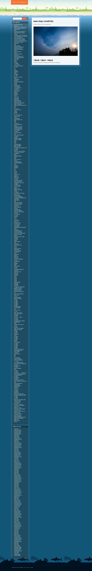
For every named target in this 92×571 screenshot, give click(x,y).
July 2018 (16, 448)
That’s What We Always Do (20, 363)
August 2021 (17, 434)
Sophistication (17, 282)
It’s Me (15, 299)
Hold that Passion (18, 54)
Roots (15, 246)
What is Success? (18, 189)
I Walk (15, 50)
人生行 (15, 219)
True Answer (17, 357)
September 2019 (18, 439)
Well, (15, 73)
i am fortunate (17, 307)
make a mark (17, 353)
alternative (16, 98)
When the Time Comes (19, 236)
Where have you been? (19, 102)
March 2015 (16, 488)
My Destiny (16, 377)
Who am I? (21, 14)
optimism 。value (18, 317)
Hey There (16, 99)
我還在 (15, 240)
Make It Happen (17, 416)
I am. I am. (16, 97)
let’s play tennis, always (19, 320)
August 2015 (17, 482)
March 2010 (16, 545)
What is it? (16, 177)
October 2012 (17, 516)
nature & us (16, 91)
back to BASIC (17, 385)
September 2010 (18, 541)
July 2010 (16, 542)
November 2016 (17, 465)
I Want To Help (17, 400)
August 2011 (17, 528)
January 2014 (17, 502)
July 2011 (16, 530)
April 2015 (16, 487)
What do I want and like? (19, 151)
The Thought (17, 342)
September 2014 (18, 495)
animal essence (17, 290)
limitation (16, 270)
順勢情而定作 (17, 322)
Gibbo (32, 567)
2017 (15, 133)
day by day (16, 254)
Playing (15, 92)
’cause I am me (17, 204)
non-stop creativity (18, 180)
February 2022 (17, 432)
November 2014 (17, 492)
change (15, 346)
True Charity (17, 130)
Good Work (16, 58)
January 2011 (17, 537)
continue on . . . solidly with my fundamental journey (20, 373)
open (15, 276)
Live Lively (16, 403)
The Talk (16, 285)
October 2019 (17, 438)
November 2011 (17, 526)
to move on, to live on (19, 152)
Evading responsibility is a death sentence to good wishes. (20, 33)
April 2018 (16, 451)
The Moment (17, 86)
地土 (15, 164)
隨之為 (15, 83)
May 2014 (16, 497)
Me (15, 309)
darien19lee (48, 24)
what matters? (17, 241)
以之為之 (16, 215)
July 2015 (16, 483)
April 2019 (16, 441)
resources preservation (19, 405)
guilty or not (16, 188)
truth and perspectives (19, 57)
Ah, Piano (16, 43)
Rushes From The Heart (19, 409)
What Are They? (17, 407)
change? (16, 183)
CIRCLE (16, 25)
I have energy (17, 186)
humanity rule (17, 209)
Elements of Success (19, 291)
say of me (16, 108)
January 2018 (17, 453)
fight (15, 154)
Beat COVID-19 (17, 51)
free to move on (17, 159)
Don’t (15, 30)
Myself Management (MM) (20, 395)
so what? (16, 149)
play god (16, 283)
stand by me (17, 200)
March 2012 (16, 521)
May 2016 (16, 471)
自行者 (15, 171)
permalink (58, 62)
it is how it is (17, 252)
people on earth (17, 288)
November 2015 (17, 478)
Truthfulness (17, 118)
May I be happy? (18, 145)
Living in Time (17, 222)
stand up (16, 273)
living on (16, 221)
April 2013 (16, 509)
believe (15, 330)
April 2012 (16, 520)
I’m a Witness (17, 214)
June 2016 (16, 470)
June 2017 (16, 459)
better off (16, 256)
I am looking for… (18, 87)
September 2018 (18, 447)
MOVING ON (17, 366)
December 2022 (17, 431)
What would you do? (18, 56)
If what (15, 62)
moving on (16, 192)
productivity (16, 79)
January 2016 (17, 476)
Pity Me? (16, 150)
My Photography (17, 156)
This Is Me (16, 389)
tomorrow (16, 229)
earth (15, 253)
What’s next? (17, 146)
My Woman (16, 386)
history (15, 255)
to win (15, 247)
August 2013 (17, 506)
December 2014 (17, 491)
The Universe (17, 223)
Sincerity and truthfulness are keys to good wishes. (20, 41)
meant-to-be (17, 225)
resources (16, 406)
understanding (17, 144)
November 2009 (17, 548)
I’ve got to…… (17, 136)
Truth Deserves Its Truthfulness (18, 384)
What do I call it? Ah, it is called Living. (19, 412)
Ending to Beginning (18, 81)
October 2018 (17, 446)
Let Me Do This (17, 109)
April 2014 (16, 498)
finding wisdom (17, 306)
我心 (15, 170)
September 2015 (18, 481)
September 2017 (18, 456)
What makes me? (18, 181)
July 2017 (16, 458)
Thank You (16, 123)
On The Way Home (18, 24)
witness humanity (18, 210)
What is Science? (18, 298)
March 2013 (16, 510)
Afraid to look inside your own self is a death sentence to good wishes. (20, 28)
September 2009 (18, 550)
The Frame (16, 249)
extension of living (18, 203)
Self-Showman (17, 100)
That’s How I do (17, 271)
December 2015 (17, 477)
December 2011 (17, 525)
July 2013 (16, 508)
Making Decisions (18, 48)
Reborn (15, 78)
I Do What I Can (17, 414)
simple (15, 190)
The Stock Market (18, 128)
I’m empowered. (17, 132)
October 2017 (17, 455)
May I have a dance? (18, 49)
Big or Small (17, 420)
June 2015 (16, 484)
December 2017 (17, 454)
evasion (16, 213)
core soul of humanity (19, 211)
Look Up (16, 59)
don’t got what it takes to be (20, 105)
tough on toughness (18, 360)
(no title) (16, 179)
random (16, 235)
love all (15, 268)
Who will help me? (18, 119)
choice (15, 160)
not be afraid (17, 85)
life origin (16, 319)
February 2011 (17, 535)
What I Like (16, 194)
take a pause (17, 266)
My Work (16, 80)
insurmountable (17, 358)
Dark (15, 106)
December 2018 (17, 444)
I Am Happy (16, 226)
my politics (16, 244)
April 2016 (16, 473)
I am (15, 122)
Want (15, 61)
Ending (15, 70)
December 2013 (17, 503)
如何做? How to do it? (19, 324)
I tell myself (16, 220)
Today (15, 96)
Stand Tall (16, 178)
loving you (16, 55)
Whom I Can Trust (18, 77)
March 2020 (16, 437)
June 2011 (16, 531)
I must (15, 296)
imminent (16, 274)
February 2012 (17, 523)
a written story (17, 402)
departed (16, 166)
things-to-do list (17, 248)
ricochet (16, 208)
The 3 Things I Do (18, 115)
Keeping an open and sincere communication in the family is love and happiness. (21, 36)
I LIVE (15, 277)
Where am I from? (18, 289)
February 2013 (17, 511)
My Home (16, 257)
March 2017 (16, 461)
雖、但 (15, 113)
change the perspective (19, 286)
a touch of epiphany (18, 259)
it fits (15, 143)
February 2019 (17, 442)
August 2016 (17, 468)
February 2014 (17, 501)
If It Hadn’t (16, 89)
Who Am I (16, 94)
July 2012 (16, 518)
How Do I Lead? (17, 413)
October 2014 (17, 494)
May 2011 (16, 532)
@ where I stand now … (19, 393)
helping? (16, 263)
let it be (15, 333)
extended (16, 72)
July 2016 (16, 469)
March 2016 (16, 474)
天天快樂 (16, 63)
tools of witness (17, 207)
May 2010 (16, 544)
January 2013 (17, 512)
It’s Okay (16, 239)
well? (15, 142)
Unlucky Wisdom (18, 230)
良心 (15, 169)
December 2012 (17, 513)
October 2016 (17, 466)
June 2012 (16, 519)
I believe (16, 275)
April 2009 (16, 553)
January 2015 (17, 490)
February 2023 (17, 430)
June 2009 (16, 552)
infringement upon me (19, 182)
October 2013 (17, 505)
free (15, 217)
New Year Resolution (18, 135)
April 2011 (16, 533)
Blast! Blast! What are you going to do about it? (20, 418)
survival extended (18, 124)
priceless (16, 237)
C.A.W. (15, 311)
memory (16, 165)
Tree (15, 323)
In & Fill (16, 67)
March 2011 (16, 534)
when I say (16, 295)
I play (15, 111)
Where (15, 341)
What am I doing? (18, 329)
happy (15, 157)
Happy (15, 84)
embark (16, 137)
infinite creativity (17, 138)
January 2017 (17, 462)
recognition (16, 153)
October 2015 (17, 480)
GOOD (15, 388)
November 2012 (17, 514)
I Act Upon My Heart (18, 362)
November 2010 (17, 539)
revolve (15, 260)
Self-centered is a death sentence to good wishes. (19, 39)
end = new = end (18, 312)
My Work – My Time (18, 404)
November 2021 (17, 433)
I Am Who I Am (17, 410)
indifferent (16, 334)
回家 (15, 44)
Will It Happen (17, 45)
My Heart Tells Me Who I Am (20, 147)
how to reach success (19, 349)
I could (15, 267)
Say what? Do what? (18, 380)
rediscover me (17, 90)
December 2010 (17, 538)
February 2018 (17, 452)
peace (15, 262)
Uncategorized (46, 62)
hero (15, 69)
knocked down (17, 185)
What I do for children (19, 328)
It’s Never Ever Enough (19, 193)
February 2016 (17, 475)
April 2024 (16, 428)
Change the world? (18, 126)
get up (15, 187)
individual (16, 391)
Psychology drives (18, 129)
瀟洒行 (15, 173)
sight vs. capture (17, 104)
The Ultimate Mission (19, 269)
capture (16, 175)
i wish (15, 335)
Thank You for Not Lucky (19, 233)
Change (16, 216)
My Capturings (17, 297)
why (15, 355)
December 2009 (17, 547)
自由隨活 (16, 74)
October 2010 (17, 540)
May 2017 (16, 460)
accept (15, 340)
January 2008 (17, 555)
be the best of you (18, 232)
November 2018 (17, 445)
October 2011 (17, 527)
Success (16, 131)
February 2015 (17, 489)
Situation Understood (19, 47)
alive (15, 140)
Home (15, 14)
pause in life (17, 174)
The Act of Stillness (18, 196)
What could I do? (18, 101)
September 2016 (18, 467)
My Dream (16, 206)
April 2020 (16, 435)
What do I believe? (18, 313)
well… (15, 242)
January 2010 (17, 546)
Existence (16, 314)
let (14, 107)
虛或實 (15, 112)
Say (15, 158)
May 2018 (16, 449)
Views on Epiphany (19, 2)
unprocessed (17, 116)
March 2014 (16, 499)
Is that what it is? (18, 375)
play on (15, 52)
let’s (15, 369)
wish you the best (18, 234)
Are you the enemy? (18, 65)
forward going (17, 195)
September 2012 (18, 517)
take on (15, 125)
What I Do (16, 419)
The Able (16, 352)
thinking (16, 93)
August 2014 (17, 496)
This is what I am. (18, 245)
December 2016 (17, 463)
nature (15, 326)
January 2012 (17, 524)
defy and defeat (17, 368)
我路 (15, 121)
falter (15, 264)
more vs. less (17, 310)
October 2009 (17, 549)
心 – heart (16, 361)
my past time (17, 261)
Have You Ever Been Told (20, 399)
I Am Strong (16, 64)
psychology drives (18, 350)
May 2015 (16, 485)
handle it (16, 167)
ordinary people (17, 250)
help (15, 201)
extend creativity (17, 139)
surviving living (17, 161)
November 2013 (17, 504)
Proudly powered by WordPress (17, 567)
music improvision (18, 202)
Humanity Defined (18, 162)
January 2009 (17, 554)
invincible (16, 284)
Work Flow (16, 392)
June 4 (15, 117)
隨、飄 (15, 75)
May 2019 (16, 440)
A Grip (15, 421)
